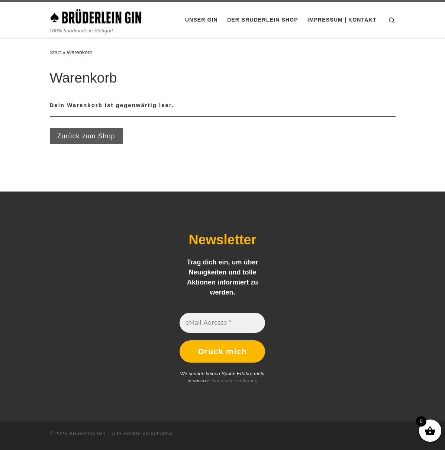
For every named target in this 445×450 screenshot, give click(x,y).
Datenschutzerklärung (233, 380)
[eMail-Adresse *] (222, 323)
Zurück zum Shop (86, 136)
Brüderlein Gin (88, 433)
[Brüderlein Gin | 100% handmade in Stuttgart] (96, 15)
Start (55, 52)
